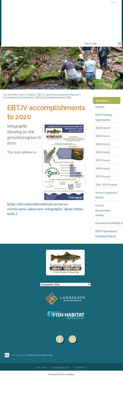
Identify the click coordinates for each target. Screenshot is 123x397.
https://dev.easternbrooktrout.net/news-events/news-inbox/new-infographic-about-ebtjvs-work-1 (45, 209)
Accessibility (60, 367)
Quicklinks (102, 100)
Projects (31, 94)
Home (21, 94)
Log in (114, 2)
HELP (65, 347)
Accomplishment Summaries (18, 97)
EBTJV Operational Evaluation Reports (58, 94)
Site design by (32, 355)
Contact (80, 367)
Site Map (40, 367)
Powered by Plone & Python (61, 374)
